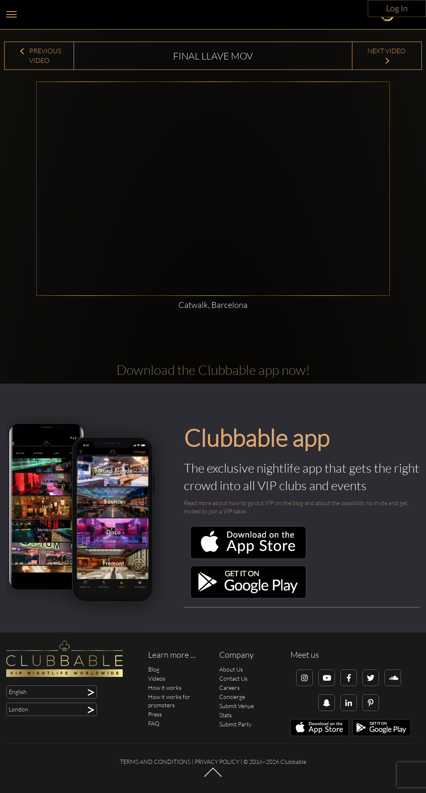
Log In (397, 8)
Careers (229, 687)
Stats (225, 715)
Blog (153, 669)
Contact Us (233, 678)
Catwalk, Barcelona (213, 305)
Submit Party (235, 724)
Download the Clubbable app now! (213, 370)
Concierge (232, 696)
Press (155, 714)
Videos (156, 678)
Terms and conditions (155, 761)
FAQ (153, 723)
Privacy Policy (217, 761)
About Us (231, 669)
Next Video (387, 55)
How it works (164, 687)
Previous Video (40, 55)
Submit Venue (236, 705)
